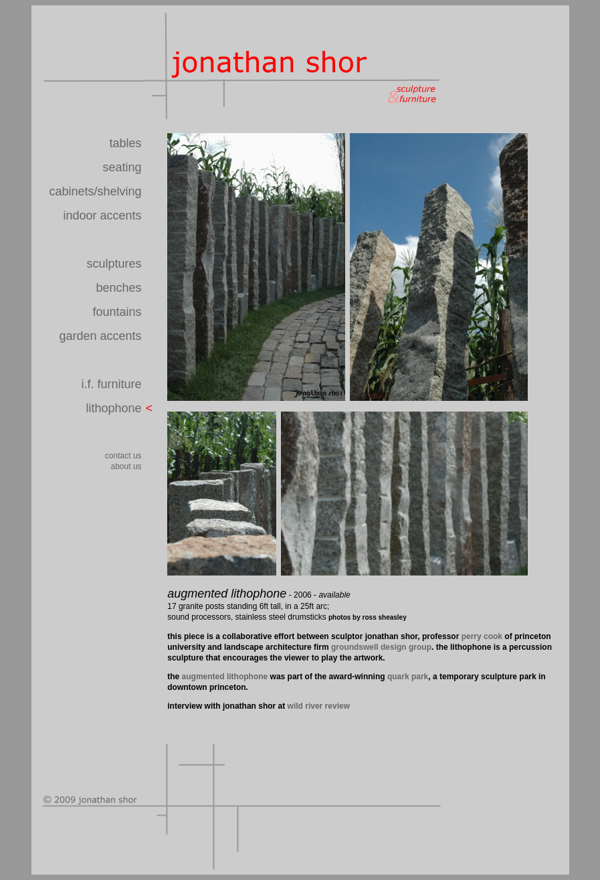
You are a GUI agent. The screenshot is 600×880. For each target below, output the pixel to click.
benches (119, 287)
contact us (123, 455)
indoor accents (102, 215)
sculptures (114, 263)
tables (126, 143)
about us (126, 466)
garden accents (100, 336)
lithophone (113, 408)
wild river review (319, 706)
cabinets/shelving (95, 191)
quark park (407, 676)
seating (122, 167)
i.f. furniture (112, 384)
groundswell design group (381, 647)
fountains (117, 312)
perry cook (482, 636)
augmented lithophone (225, 676)
